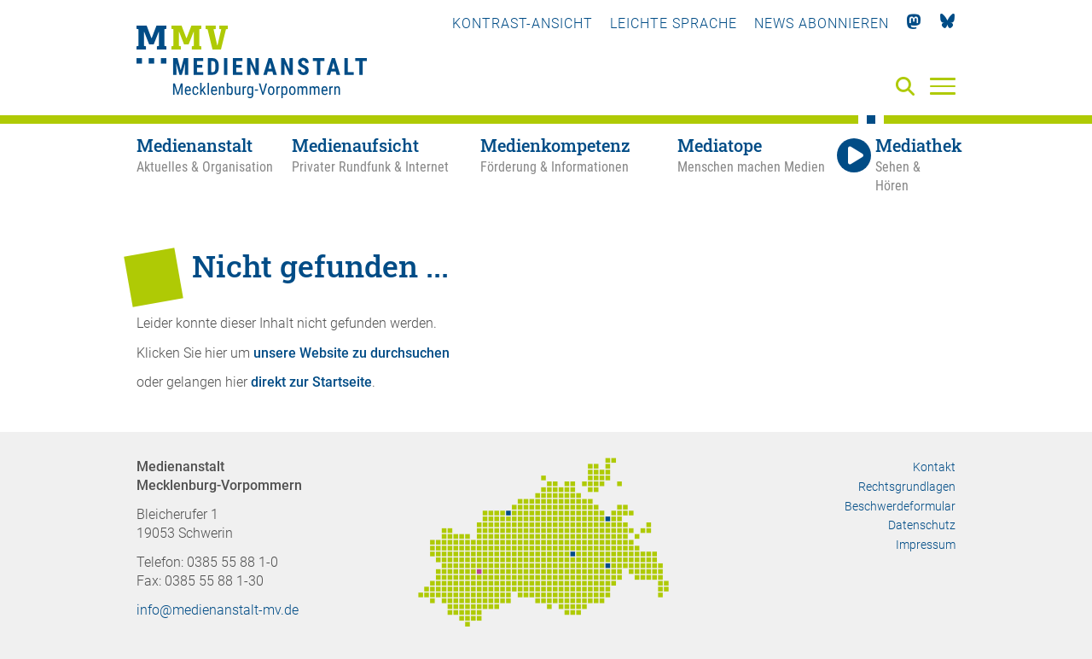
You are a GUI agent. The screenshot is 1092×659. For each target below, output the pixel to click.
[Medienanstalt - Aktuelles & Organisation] (214, 166)
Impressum (926, 544)
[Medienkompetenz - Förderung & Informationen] (578, 166)
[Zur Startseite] (251, 64)
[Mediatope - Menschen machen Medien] (755, 166)
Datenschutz (922, 525)
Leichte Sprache (673, 23)
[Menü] (943, 85)
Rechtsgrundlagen (907, 486)
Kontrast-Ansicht (522, 23)
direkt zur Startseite (311, 382)
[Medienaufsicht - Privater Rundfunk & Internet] (386, 166)
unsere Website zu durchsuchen (351, 353)
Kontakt (934, 467)
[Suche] (908, 87)
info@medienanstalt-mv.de (217, 610)
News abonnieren (821, 23)
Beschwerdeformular (900, 506)
